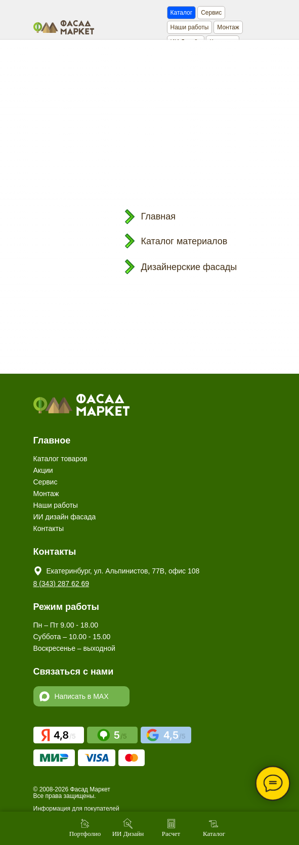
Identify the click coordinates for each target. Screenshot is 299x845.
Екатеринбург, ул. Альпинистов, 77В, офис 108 (123, 571)
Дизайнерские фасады (189, 267)
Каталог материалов (184, 241)
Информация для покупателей (76, 808)
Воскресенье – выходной (74, 648)
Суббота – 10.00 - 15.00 (72, 637)
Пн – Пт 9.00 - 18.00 (65, 625)
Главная (158, 216)
